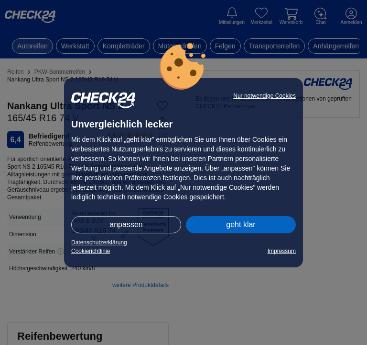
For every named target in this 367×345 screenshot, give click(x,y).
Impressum (282, 251)
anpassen (125, 224)
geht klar (240, 224)
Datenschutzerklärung (99, 242)
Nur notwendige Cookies (264, 95)
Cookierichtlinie (90, 251)
